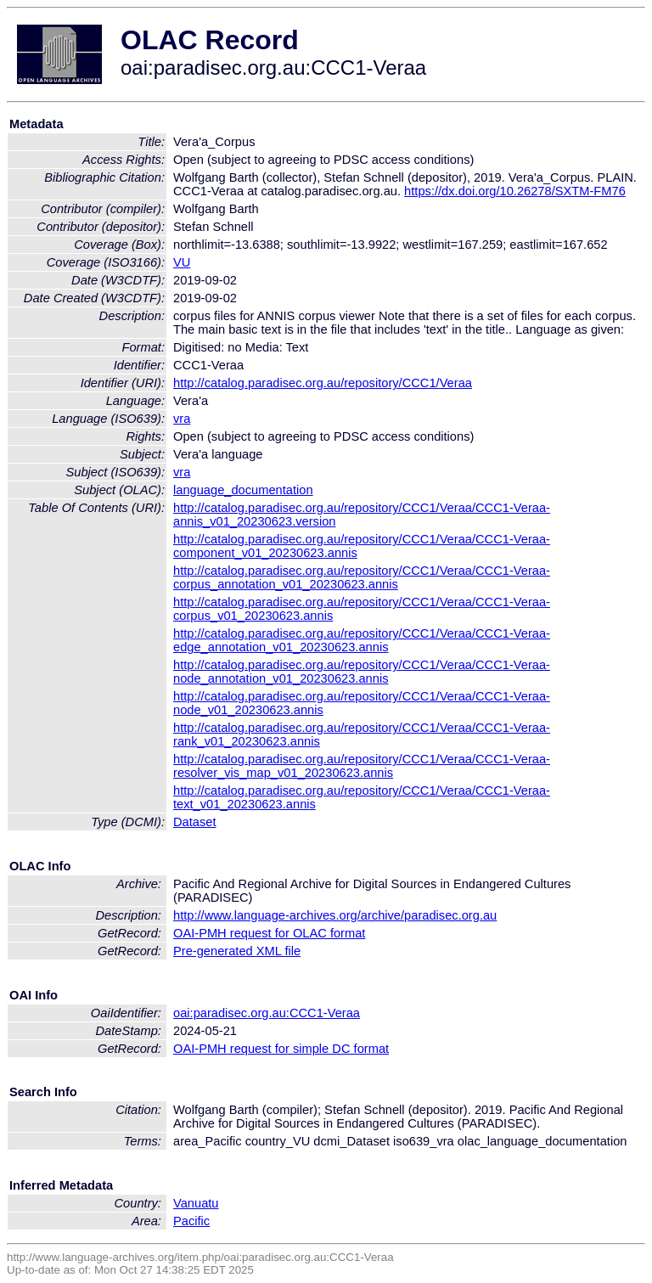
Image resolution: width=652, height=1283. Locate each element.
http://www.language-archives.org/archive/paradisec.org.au (335, 915)
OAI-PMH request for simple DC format (281, 1048)
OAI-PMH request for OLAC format (269, 933)
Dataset (194, 822)
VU (181, 262)
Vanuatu (196, 1203)
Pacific (191, 1221)
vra (181, 418)
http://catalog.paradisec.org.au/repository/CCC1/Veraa (322, 383)
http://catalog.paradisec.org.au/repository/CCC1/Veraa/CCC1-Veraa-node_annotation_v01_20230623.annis (361, 671)
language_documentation (243, 490)
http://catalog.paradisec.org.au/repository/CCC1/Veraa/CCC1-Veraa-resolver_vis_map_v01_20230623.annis (361, 765)
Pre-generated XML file (237, 951)
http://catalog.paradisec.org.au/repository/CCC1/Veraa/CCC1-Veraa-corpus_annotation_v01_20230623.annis (361, 577)
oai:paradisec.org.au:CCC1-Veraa (266, 1013)
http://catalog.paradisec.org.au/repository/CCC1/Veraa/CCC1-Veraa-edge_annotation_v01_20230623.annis (361, 640)
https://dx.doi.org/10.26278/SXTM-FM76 (515, 191)
